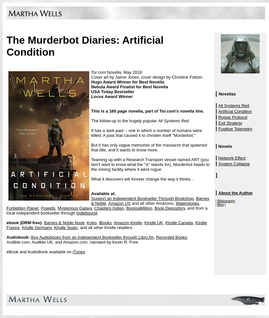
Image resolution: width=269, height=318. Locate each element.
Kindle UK (153, 222)
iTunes (79, 251)
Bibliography (226, 201)
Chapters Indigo (109, 208)
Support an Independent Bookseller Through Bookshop (142, 198)
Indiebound (86, 213)
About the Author (235, 193)
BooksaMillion (139, 208)
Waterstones (187, 203)
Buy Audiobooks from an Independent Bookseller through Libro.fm (92, 237)
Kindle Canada (179, 222)
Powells (48, 208)
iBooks (105, 222)
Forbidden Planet (22, 208)
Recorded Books (171, 237)
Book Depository (170, 208)
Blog (220, 204)
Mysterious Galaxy (75, 208)
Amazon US (119, 203)
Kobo (92, 222)
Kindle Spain (66, 227)
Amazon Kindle (128, 222)
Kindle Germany (37, 227)
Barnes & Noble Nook (64, 222)
